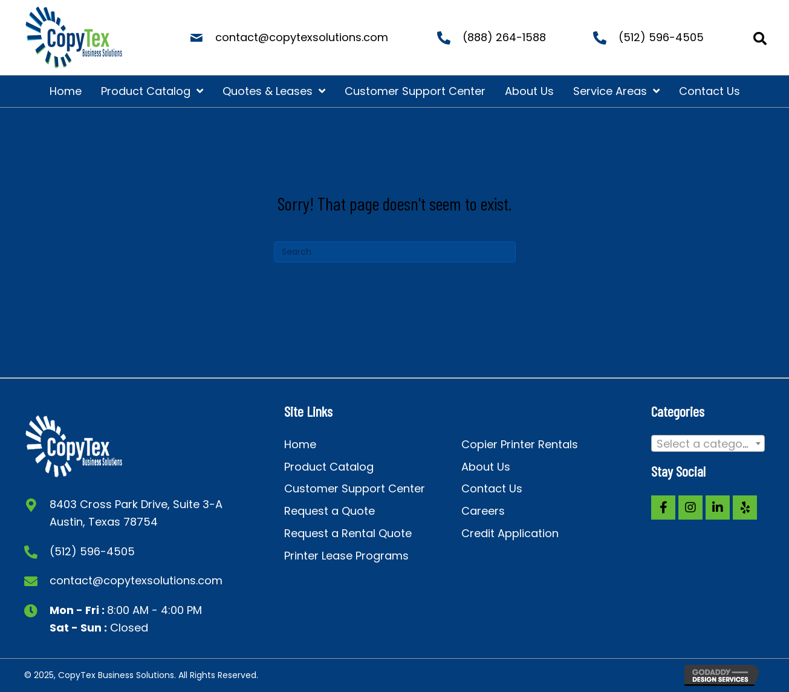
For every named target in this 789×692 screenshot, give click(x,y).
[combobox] (708, 443)
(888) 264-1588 (504, 37)
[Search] (395, 252)
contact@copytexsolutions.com (301, 37)
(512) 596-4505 (661, 37)
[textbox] (708, 444)
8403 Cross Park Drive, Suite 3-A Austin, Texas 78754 (136, 513)
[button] (663, 507)
